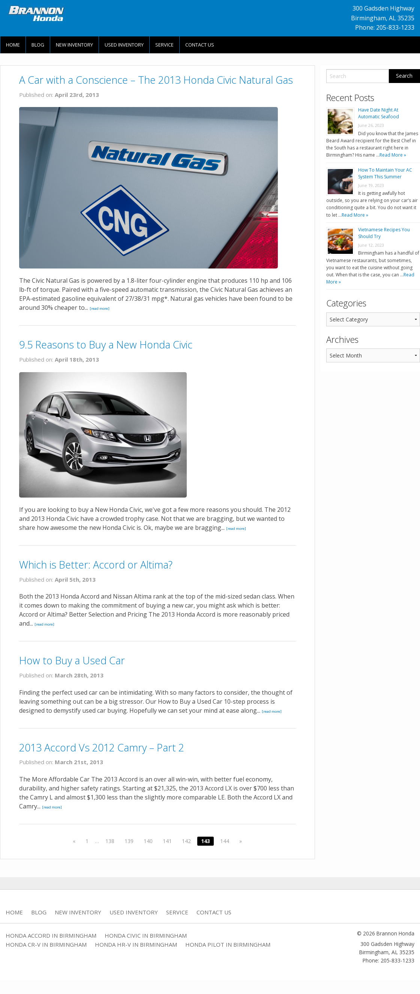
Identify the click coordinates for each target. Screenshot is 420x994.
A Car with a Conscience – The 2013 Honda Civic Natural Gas (156, 80)
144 (224, 841)
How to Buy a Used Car (72, 660)
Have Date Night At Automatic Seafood (378, 113)
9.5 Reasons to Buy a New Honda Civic (105, 344)
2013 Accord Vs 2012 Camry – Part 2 (101, 747)
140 (148, 841)
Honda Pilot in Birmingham (227, 944)
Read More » (393, 155)
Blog (38, 44)
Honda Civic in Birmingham (146, 935)
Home (13, 44)
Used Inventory (124, 44)
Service (164, 44)
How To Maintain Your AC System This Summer (385, 173)
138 (109, 841)
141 (167, 841)
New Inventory (74, 44)
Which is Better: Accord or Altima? (95, 565)
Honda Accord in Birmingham (51, 935)
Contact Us (199, 44)
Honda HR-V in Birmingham (136, 944)
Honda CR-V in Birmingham (46, 944)
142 (186, 841)
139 (129, 841)
